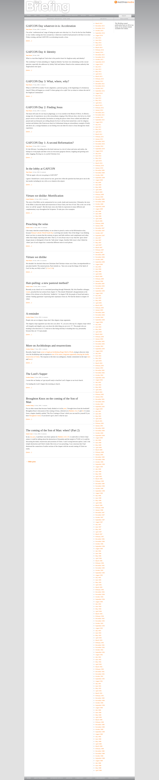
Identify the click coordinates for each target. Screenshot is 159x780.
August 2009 (99, 180)
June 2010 (98, 156)
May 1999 (98, 474)
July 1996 (98, 551)
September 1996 (100, 546)
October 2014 (99, 30)
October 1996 (99, 544)
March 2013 (98, 76)
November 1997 (100, 515)
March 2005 (98, 305)
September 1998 (100, 491)
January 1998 (99, 510)
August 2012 (99, 93)
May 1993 (98, 635)
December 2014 (99, 26)
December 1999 (99, 457)
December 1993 (99, 618)
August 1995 (99, 575)
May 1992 (98, 662)
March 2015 (98, 23)
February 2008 (99, 223)
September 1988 (100, 758)
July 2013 (98, 67)
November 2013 (100, 57)
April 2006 (98, 274)
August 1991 (99, 681)
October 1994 (99, 597)
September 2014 (100, 33)
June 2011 (98, 127)
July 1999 (98, 469)
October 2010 (99, 146)
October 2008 (99, 204)
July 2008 (98, 211)
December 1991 (99, 671)
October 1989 (99, 729)
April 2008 (98, 218)
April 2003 (98, 361)
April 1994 (98, 611)
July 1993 (98, 630)
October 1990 (99, 703)
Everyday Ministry (55, 15)
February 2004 (99, 336)
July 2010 (98, 153)
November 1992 (100, 647)
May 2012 (98, 100)
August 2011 (99, 122)
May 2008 (98, 216)
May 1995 (98, 582)
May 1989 (98, 741)
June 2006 (98, 269)
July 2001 (98, 411)
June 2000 (98, 442)
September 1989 (100, 732)
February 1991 (99, 695)
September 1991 (100, 679)
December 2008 (99, 199)
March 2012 (98, 105)
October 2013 (99, 59)
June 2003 (98, 356)
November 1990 (100, 700)
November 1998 (100, 486)
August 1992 (99, 654)
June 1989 (98, 739)
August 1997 (99, 522)
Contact (89, 778)
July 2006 (98, 267)
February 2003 (99, 365)
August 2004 (99, 322)
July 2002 (98, 382)
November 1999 (100, 459)
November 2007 (100, 230)
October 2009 (99, 175)
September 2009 (100, 177)
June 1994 (98, 606)
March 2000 (98, 450)
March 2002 (98, 392)
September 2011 (100, 120)
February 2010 (99, 165)
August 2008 (99, 209)
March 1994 (98, 614)
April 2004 (98, 332)
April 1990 (98, 717)
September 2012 (100, 91)
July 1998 (98, 495)
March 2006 (98, 276)
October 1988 (99, 756)
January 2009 (99, 197)
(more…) (29, 41)
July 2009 (98, 182)
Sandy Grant (29, 227)
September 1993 (100, 626)
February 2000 (99, 452)
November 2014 (100, 28)
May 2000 (98, 445)
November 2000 (100, 430)
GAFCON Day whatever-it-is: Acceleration (51, 25)
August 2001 (99, 409)
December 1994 (99, 592)
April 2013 (98, 74)
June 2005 (98, 298)
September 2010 (100, 148)
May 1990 (98, 715)
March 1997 (98, 534)
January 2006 (99, 281)
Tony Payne (29, 29)
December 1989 (99, 724)
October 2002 (99, 375)
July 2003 (98, 353)
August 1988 (99, 760)
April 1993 (98, 638)
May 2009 (98, 187)
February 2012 (99, 108)
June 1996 (98, 553)
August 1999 (99, 466)
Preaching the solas (37, 224)
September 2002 (100, 377)
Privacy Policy (113, 778)
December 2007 (99, 228)
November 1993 (100, 621)
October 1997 (99, 517)
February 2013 (99, 79)
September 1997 (100, 520)
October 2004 (99, 317)
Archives (69, 778)
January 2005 (99, 310)
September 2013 (100, 62)
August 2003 (99, 351)
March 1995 (98, 587)
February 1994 (99, 616)
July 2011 (98, 124)
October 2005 (99, 288)
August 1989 (99, 734)
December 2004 (99, 312)
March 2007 (98, 247)
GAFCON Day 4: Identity (41, 51)
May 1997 (98, 529)
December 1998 (99, 483)
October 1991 (99, 676)
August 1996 (99, 548)
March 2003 (98, 363)
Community (79, 778)
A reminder (32, 313)
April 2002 (98, 389)
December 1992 (99, 645)
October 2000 (99, 433)
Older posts (31, 462)
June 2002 (98, 385)
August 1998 (99, 493)
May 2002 (98, 387)
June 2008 (98, 213)
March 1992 (98, 667)
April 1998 (98, 503)
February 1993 (99, 642)
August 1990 (99, 707)
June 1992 (98, 659)
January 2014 (99, 52)
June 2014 (98, 40)
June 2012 (98, 98)
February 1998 (99, 507)
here (88, 357)
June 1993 (98, 633)
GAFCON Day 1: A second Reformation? (50, 142)
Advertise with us (56, 778)
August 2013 (99, 64)
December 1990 (99, 698)
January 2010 (99, 168)
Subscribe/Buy (100, 778)
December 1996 (99, 539)
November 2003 (100, 344)
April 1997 (98, 532)
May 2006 (98, 271)
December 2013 (99, 55)
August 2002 (99, 380)
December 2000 (99, 428)
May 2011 (98, 129)
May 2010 (98, 158)
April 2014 (98, 45)
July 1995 (98, 577)
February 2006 (99, 279)
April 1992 (98, 664)
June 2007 (98, 240)
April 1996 (98, 558)
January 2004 (99, 339)
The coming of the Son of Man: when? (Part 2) (53, 430)
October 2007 (99, 233)
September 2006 (100, 262)
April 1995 (98, 585)
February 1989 (99, 748)
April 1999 (98, 476)
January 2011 (99, 139)
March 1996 (98, 561)
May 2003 (98, 358)
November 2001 (100, 401)
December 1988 (99, 751)
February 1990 (99, 722)
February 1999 (99, 481)
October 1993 (99, 623)
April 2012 (98, 103)
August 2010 (99, 151)
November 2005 (100, 286)
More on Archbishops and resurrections (48, 345)
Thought (43, 15)
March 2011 (98, 134)
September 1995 (100, 573)
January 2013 (99, 81)
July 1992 (98, 657)
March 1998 (98, 505)
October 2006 (99, 259)
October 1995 (99, 570)
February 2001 (99, 423)
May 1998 (98, 500)
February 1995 (99, 589)
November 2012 (100, 86)
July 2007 (98, 238)
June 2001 (98, 414)
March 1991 (98, 693)
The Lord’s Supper (36, 373)
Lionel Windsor (30, 199)
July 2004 (98, 324)
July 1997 (98, 524)
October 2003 (99, 346)
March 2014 (98, 47)
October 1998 (99, 488)
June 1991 (98, 686)
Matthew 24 (73, 411)
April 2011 (98, 132)
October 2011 (99, 117)
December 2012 (99, 83)
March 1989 (98, 746)
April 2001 (98, 418)
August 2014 (99, 35)
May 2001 (98, 416)
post (65, 408)
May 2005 (98, 300)
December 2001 (99, 399)
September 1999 (100, 464)
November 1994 (100, 594)
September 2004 (100, 320)
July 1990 (98, 710)
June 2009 (98, 185)
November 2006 (100, 257)
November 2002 (100, 373)
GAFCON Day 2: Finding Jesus (44, 107)
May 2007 (98, 242)
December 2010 (99, 141)
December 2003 (99, 341)
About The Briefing (40, 778)
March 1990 (98, 720)
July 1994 (98, 604)
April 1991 (98, 691)
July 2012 (98, 95)
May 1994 (98, 609)
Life (35, 15)
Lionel (28, 292)
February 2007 (99, 250)
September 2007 (100, 235)
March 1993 (98, 640)
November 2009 (100, 173)
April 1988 (98, 770)
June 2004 (98, 327)
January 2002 (99, 397)
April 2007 (98, 245)
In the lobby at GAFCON (40, 168)
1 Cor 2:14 (49, 268)
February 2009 (99, 194)
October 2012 (99, 88)
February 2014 (99, 50)
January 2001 (99, 426)
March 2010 (98, 163)
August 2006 (99, 264)
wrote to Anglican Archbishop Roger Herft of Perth (57, 352)
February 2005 (99, 308)
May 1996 (98, 556)
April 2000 (98, 447)
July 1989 (98, 736)
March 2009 (98, 192)
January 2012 (99, 110)
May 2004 (98, 329)
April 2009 (98, 189)
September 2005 (100, 291)
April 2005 (98, 303)
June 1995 (98, 580)
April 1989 (98, 744)
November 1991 (100, 674)
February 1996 (99, 563)
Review (83, 15)
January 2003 (99, 368)
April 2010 (98, 160)
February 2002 (99, 394)
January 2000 (99, 454)
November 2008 (100, 201)
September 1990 (100, 705)
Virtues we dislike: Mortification (44, 195)
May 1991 (98, 688)
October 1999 (99, 462)
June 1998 (98, 498)
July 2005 (98, 295)
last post (32, 437)
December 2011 (99, 112)
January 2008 (99, 226)
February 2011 (99, 136)
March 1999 (98, 479)
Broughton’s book (35, 415)
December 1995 (99, 565)
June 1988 (98, 765)
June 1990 (98, 712)
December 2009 (99, 170)
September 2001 (100, 406)
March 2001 (98, 421)
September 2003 (100, 348)
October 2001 (99, 404)
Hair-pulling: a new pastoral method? (47, 283)
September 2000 (100, 435)
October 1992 (99, 650)
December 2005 (99, 283)
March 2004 (98, 334)
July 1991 (98, 683)
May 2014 (98, 42)
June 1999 (98, 471)
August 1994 (99, 601)
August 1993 (99, 628)
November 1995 (100, 568)
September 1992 (100, 652)
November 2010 (100, 144)
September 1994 (100, 599)
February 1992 (99, 669)
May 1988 (98, 768)
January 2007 (99, 252)
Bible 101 (92, 15)
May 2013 (98, 71)
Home (29, 15)
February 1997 (99, 536)
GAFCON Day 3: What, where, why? (47, 81)
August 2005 (99, 293)
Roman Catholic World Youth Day (42, 233)
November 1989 (100, 727)
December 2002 (99, 370)
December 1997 (99, 512)
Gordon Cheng (30, 317)
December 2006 (99, 254)
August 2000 (99, 438)
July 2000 (98, 440)
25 (78, 411)
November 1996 (100, 541)
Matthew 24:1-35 (63, 437)
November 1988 (100, 753)
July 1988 (98, 763)
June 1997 (98, 527)
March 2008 (98, 221)
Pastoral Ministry (71, 15)
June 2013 (98, 69)
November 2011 (100, 115)
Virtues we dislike (36, 257)
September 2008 (100, 206)
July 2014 (98, 38)
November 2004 (100, 315)
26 (83, 411)
